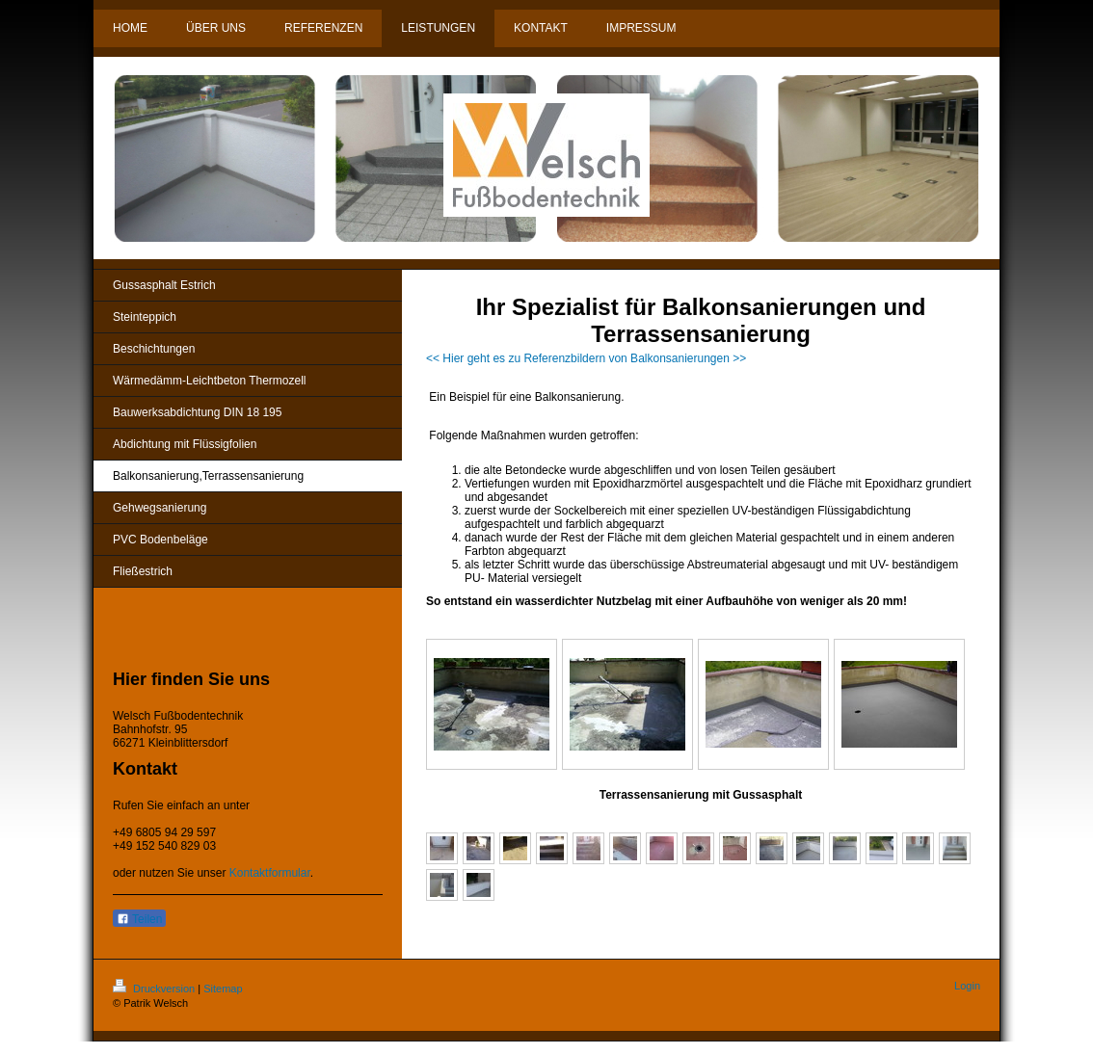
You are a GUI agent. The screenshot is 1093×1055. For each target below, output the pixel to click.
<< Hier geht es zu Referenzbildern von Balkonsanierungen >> (586, 358)
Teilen (139, 919)
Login (967, 985)
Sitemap (222, 988)
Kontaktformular (269, 873)
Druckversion (155, 988)
